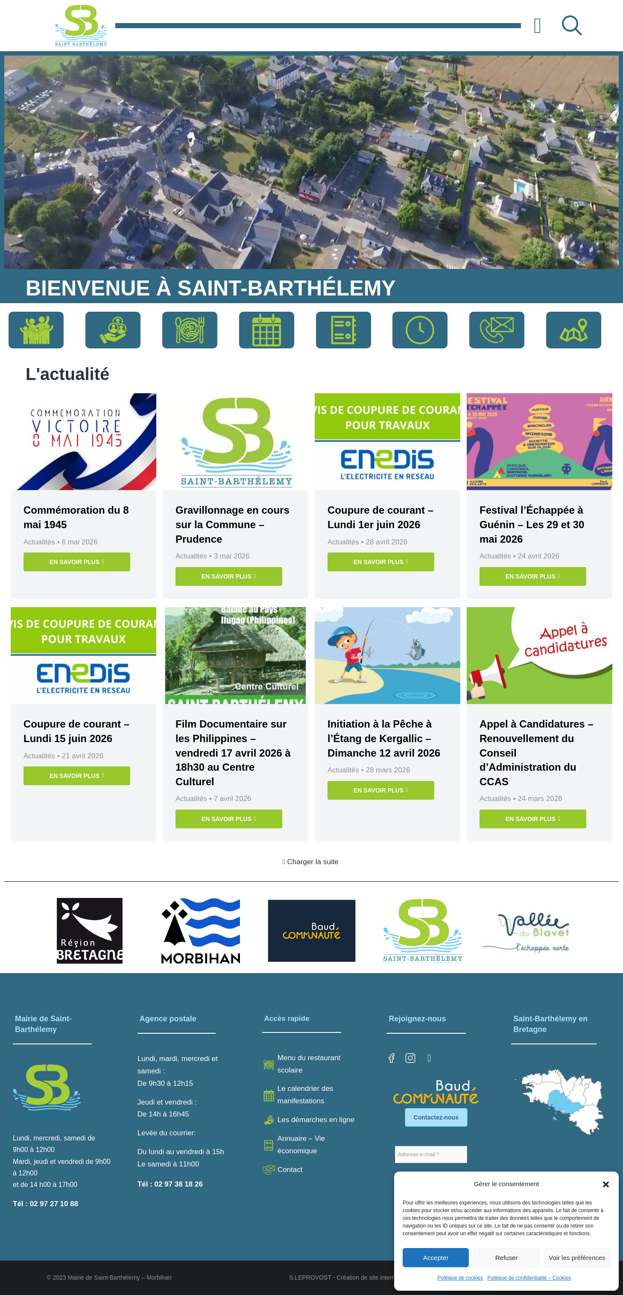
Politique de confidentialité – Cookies (529, 1278)
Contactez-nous (436, 1117)
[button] (606, 1184)
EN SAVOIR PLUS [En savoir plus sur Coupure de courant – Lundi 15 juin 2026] (77, 775)
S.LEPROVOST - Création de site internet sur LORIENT (363, 1277)
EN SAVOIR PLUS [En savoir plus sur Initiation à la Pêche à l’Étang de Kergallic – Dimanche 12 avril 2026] (381, 790)
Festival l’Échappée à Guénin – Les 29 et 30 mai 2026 (532, 524)
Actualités (39, 542)
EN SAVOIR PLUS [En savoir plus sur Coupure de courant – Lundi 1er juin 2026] (381, 561)
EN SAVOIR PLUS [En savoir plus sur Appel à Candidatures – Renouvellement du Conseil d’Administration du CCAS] (533, 819)
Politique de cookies (460, 1278)
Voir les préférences (577, 1257)
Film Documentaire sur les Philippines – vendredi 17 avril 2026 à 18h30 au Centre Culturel (233, 752)
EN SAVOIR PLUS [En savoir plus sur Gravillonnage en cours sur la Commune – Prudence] (229, 576)
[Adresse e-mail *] (431, 1154)
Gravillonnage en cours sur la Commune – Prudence (232, 524)
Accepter (435, 1257)
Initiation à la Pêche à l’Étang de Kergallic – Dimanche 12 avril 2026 (384, 738)
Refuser (506, 1257)
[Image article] (83, 441)
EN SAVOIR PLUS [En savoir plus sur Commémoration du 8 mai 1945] (77, 561)
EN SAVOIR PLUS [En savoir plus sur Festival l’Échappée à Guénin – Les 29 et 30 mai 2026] (533, 576)
